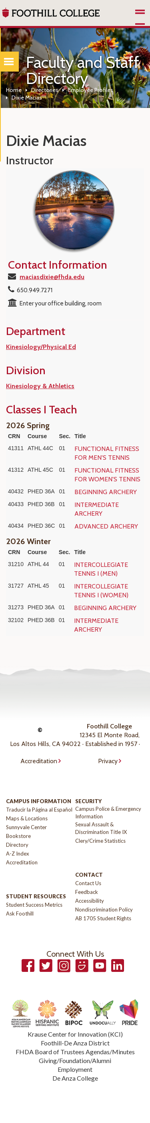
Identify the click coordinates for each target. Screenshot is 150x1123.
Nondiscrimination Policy (104, 909)
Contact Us (88, 883)
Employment (75, 1069)
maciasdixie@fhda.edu (52, 277)
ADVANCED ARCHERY (106, 526)
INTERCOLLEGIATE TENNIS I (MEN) (101, 569)
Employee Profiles (90, 90)
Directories (44, 90)
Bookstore (18, 836)
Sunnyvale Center (26, 827)
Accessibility (89, 901)
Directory (17, 845)
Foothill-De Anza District (75, 1043)
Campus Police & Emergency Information (108, 813)
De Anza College (75, 1078)
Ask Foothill (20, 913)
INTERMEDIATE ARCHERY (96, 509)
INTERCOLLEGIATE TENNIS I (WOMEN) (101, 590)
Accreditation (38, 761)
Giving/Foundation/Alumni (75, 1060)
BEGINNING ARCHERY (105, 492)
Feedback (86, 892)
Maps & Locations (27, 818)
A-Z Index (17, 853)
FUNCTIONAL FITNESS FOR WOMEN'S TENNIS (107, 475)
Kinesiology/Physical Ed (41, 347)
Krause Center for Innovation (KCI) (75, 1034)
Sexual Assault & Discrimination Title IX (101, 828)
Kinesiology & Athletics (40, 386)
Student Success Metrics (34, 905)
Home (14, 90)
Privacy (108, 761)
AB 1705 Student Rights (103, 918)
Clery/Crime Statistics (100, 841)
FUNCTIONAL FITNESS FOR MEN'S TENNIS (106, 453)
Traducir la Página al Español (39, 809)
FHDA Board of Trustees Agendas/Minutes (75, 1051)
